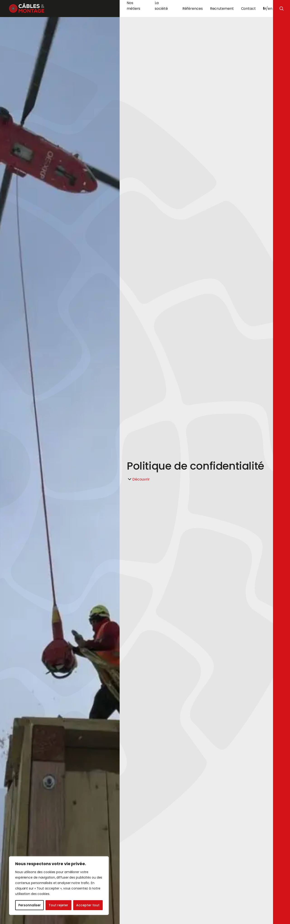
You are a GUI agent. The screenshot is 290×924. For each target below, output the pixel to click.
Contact (248, 8)
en (270, 8)
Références (192, 8)
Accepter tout (87, 905)
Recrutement (222, 8)
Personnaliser (29, 905)
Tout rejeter (58, 905)
